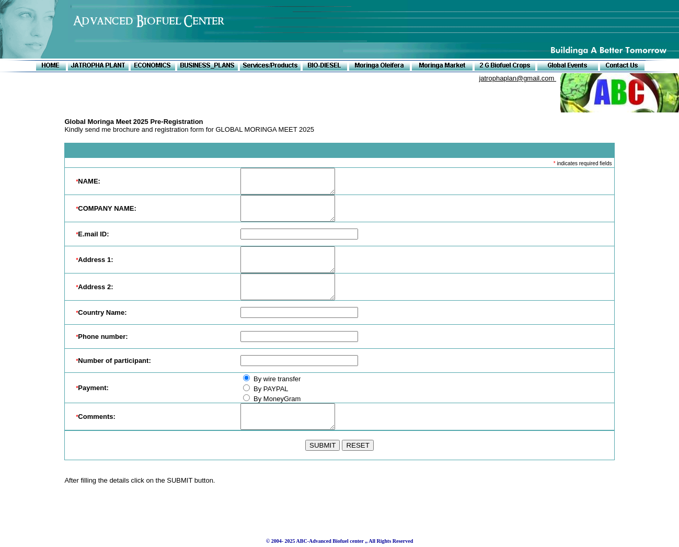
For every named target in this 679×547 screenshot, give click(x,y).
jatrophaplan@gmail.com (517, 78)
